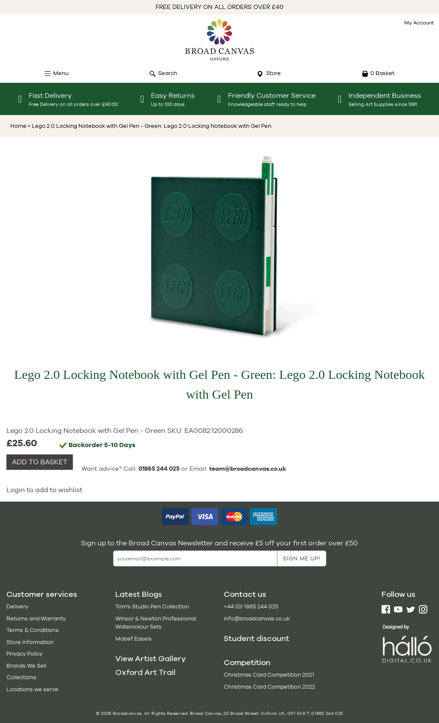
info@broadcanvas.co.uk (257, 618)
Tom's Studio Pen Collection (152, 606)
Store (273, 73)
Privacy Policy (24, 653)
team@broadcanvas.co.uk (247, 468)
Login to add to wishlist (44, 490)
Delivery (17, 606)
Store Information (30, 642)
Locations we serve (32, 689)
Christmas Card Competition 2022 (269, 687)
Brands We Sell (26, 665)
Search (167, 73)
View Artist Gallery (150, 658)
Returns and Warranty (36, 618)
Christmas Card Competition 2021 (269, 675)
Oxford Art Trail (145, 672)
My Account (419, 23)
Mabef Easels (133, 638)
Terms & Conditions (32, 630)
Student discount (256, 638)
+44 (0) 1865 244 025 (251, 606)
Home (18, 126)
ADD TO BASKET (39, 462)
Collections (21, 677)
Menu (61, 73)
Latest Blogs (138, 594)
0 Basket (382, 73)
